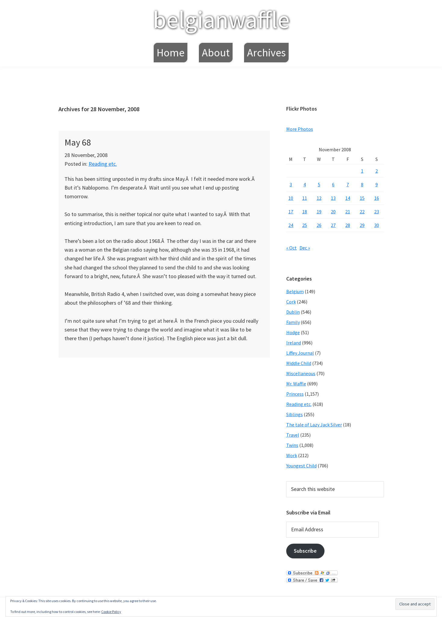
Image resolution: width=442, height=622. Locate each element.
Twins (292, 445)
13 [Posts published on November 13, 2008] (333, 198)
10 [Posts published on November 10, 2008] (290, 198)
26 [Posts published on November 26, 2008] (319, 225)
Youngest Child (301, 466)
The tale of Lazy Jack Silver (314, 425)
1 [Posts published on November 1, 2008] (362, 171)
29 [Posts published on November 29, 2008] (362, 225)
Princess (295, 394)
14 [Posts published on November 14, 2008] (347, 198)
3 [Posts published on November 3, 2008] (291, 184)
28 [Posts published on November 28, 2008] (347, 225)
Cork (291, 302)
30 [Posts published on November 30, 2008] (376, 225)
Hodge (293, 332)
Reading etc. (103, 163)
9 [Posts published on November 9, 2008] (376, 184)
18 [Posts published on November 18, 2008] (304, 212)
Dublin (293, 312)
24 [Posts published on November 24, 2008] (290, 225)
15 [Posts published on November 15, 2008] (362, 198)
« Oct (291, 248)
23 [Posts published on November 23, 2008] (376, 212)
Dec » (304, 248)
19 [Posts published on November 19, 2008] (319, 212)
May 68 (77, 142)
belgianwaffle (221, 19)
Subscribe (305, 550)
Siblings (294, 414)
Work (291, 455)
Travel (292, 435)
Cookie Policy (111, 611)
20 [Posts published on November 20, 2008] (333, 212)
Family (293, 322)
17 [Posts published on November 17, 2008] (290, 212)
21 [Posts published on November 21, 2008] (347, 212)
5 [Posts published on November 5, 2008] (319, 184)
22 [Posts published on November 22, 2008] (362, 212)
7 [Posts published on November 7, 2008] (347, 184)
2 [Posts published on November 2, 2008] (376, 171)
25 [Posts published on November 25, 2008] (304, 225)
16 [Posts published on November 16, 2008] (376, 198)
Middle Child (298, 363)
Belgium (295, 291)
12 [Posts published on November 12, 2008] (319, 198)
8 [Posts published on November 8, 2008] (362, 184)
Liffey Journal (300, 353)
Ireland (293, 343)
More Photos (299, 129)
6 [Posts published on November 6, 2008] (333, 184)
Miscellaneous (300, 373)
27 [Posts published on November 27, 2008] (333, 225)
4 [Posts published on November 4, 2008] (304, 184)
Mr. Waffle (296, 384)
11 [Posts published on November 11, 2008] (304, 198)
